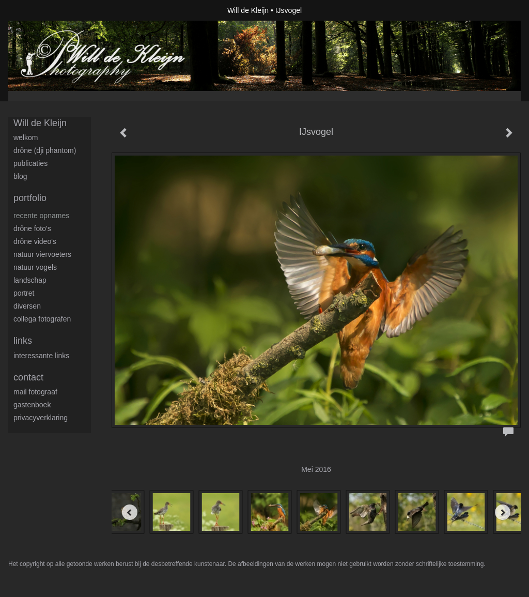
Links (22, 340)
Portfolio (29, 198)
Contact (28, 377)
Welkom (25, 137)
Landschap (29, 280)
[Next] (502, 512)
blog (20, 176)
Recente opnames (41, 215)
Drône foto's (32, 228)
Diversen (27, 306)
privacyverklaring (40, 418)
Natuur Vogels (35, 267)
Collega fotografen (42, 319)
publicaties (30, 163)
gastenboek (32, 405)
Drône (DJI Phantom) (44, 150)
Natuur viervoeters (42, 254)
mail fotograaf (35, 392)
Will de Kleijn (248, 10)
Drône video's (34, 241)
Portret (23, 293)
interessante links (41, 355)
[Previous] (129, 512)
